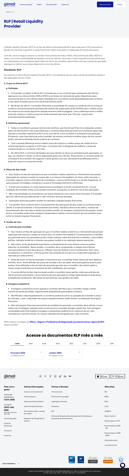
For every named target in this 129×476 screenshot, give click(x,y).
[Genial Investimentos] (9, 4)
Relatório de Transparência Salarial (34, 419)
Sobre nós (65, 4)
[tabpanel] (64, 357)
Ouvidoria (7, 431)
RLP (52, 411)
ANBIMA (108, 411)
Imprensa (7, 435)
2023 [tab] (58, 343)
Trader (39, 4)
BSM (106, 401)
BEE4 (107, 397)
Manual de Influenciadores (34, 401)
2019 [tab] (111, 343)
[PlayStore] (118, 376)
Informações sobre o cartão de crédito (34, 412)
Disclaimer (55, 406)
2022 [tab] (71, 343)
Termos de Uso (56, 392)
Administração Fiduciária (33, 406)
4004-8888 (9, 399)
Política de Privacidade (60, 397)
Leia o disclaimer (8, 463)
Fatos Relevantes (111, 440)
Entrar (120, 4)
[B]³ (106, 392)
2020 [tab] (98, 343)
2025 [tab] (31, 343)
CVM (106, 406)
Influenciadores (30, 397)
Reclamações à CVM (112, 421)
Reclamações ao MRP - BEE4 (113, 434)
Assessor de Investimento (33, 392)
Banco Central (110, 416)
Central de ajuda (10, 418)
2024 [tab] (44, 343)
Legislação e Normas (59, 401)
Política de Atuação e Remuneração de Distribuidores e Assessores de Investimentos (71, 417)
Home (8, 12)
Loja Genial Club (111, 445)
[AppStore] (102, 376)
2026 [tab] (17, 343)
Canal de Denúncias (8, 424)
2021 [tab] (84, 343)
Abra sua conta (105, 4)
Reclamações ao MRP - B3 (113, 427)
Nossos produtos (26, 4)
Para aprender (51, 4)
